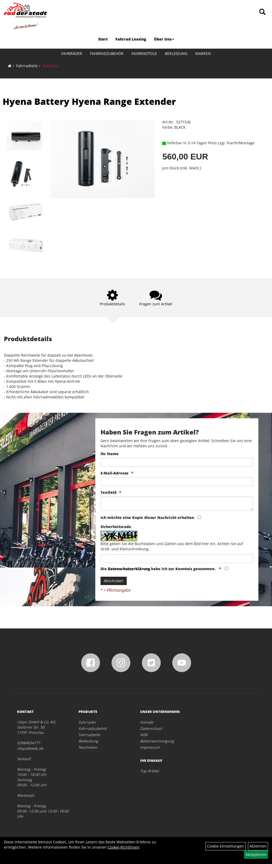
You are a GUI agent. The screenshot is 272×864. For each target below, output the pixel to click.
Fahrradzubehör (107, 53)
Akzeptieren (256, 854)
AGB (143, 734)
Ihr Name (110, 453)
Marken (203, 53)
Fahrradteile (144, 53)
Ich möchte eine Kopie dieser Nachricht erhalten (147, 517)
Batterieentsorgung (157, 741)
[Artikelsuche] (262, 12)
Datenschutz (151, 728)
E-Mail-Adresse (115, 473)
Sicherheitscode (116, 526)
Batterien (51, 65)
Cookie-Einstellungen (225, 846)
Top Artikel (149, 770)
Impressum (150, 747)
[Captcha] (177, 558)
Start (103, 39)
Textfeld (108, 492)
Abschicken (114, 580)
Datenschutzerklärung (129, 568)
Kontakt (146, 722)
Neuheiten (88, 747)
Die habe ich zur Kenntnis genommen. (159, 568)
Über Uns (164, 39)
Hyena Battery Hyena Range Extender (89, 101)
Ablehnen (258, 846)
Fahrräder (71, 53)
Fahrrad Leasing (130, 39)
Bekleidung (176, 53)
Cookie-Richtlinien (123, 847)
